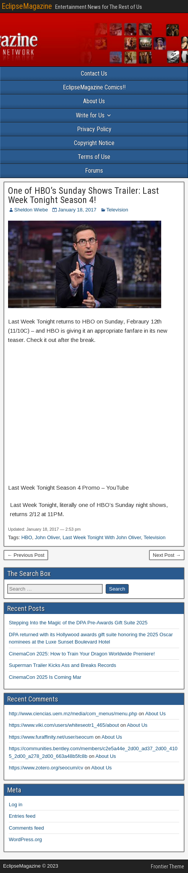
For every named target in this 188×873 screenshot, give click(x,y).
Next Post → (167, 555)
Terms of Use (94, 156)
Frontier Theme (167, 866)
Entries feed (22, 816)
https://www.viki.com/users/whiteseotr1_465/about (64, 725)
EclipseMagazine (27, 6)
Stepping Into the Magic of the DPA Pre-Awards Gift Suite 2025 (78, 622)
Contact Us (94, 73)
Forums (94, 170)
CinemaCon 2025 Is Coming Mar (45, 677)
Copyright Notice (94, 143)
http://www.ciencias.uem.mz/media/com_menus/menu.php (73, 713)
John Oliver (47, 537)
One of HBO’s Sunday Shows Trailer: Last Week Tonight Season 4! (83, 195)
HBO (26, 537)
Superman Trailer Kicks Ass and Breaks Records (62, 665)
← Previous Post (25, 555)
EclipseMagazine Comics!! (94, 87)
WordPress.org (25, 839)
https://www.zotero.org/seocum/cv (46, 768)
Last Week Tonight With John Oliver (101, 537)
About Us (94, 101)
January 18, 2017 (77, 210)
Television (117, 210)
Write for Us (90, 115)
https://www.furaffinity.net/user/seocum (51, 737)
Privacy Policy (94, 129)
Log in (15, 804)
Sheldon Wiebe (31, 210)
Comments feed (26, 828)
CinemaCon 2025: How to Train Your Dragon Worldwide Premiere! (82, 654)
